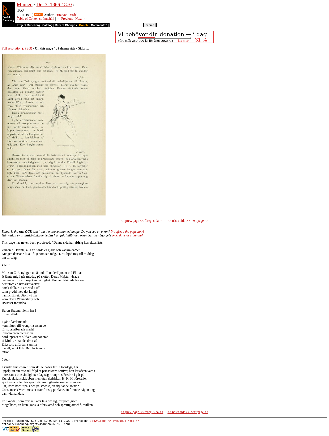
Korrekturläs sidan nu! (127, 235)
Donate (84, 25)
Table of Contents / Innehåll (35, 18)
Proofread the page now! (127, 231)
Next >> (80, 18)
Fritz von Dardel (66, 15)
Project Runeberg (28, 25)
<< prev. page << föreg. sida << (142, 220)
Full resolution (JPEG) (17, 48)
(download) (98, 421)
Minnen (25, 4)
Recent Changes (66, 25)
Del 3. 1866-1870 (54, 4)
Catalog (47, 25)
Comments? (99, 25)
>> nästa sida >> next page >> (187, 220)
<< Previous (65, 18)
